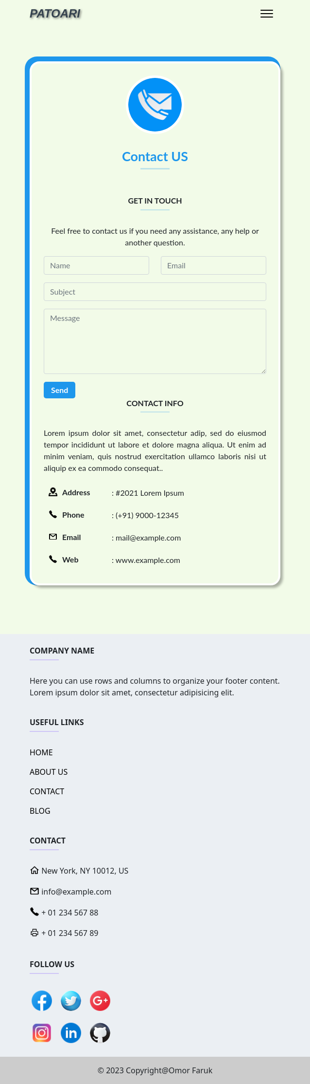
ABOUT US (49, 771)
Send (59, 389)
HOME (41, 752)
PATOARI (55, 13)
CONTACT (47, 791)
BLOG (40, 810)
